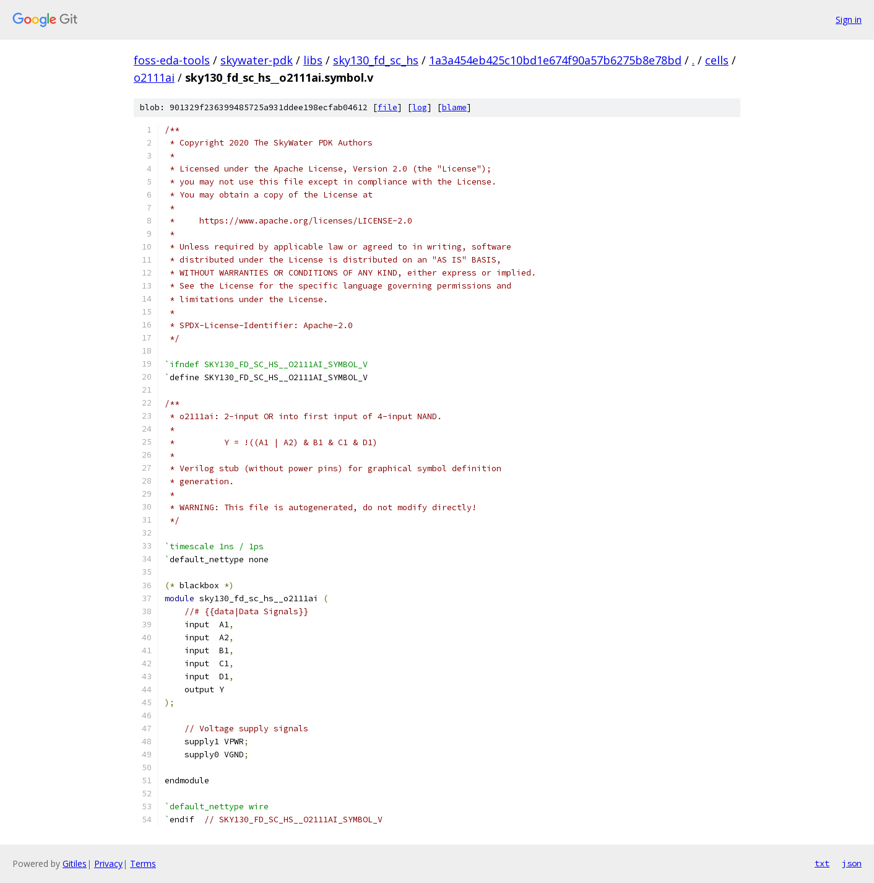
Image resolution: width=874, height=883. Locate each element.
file (387, 107)
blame (454, 107)
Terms (143, 863)
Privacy (108, 863)
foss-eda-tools (172, 60)
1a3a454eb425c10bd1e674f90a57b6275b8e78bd (555, 60)
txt (822, 863)
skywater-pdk (256, 60)
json (852, 863)
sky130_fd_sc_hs (375, 60)
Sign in (849, 19)
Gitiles (75, 863)
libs (312, 60)
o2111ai (154, 77)
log (419, 107)
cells (717, 60)
